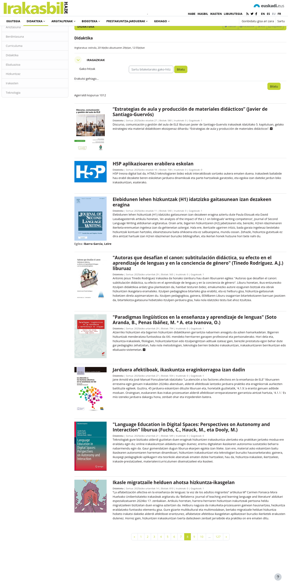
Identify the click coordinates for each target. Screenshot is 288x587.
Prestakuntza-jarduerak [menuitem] (125, 21)
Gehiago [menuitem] (160, 21)
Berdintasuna (24, 53)
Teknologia (23, 110)
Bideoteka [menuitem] (89, 21)
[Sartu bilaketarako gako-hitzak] (242, 31)
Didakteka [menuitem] (34, 21)
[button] (223, 21)
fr (279, 14)
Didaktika (21, 72)
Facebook (237, 42)
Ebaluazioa (22, 82)
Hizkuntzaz (23, 91)
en (263, 14)
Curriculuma (24, 63)
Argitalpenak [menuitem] (62, 21)
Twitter (221, 42)
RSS (252, 42)
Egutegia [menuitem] (13, 21)
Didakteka (120, 137)
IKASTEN (216, 14)
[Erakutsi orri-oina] (278, 577)
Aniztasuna (23, 44)
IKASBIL (202, 14)
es (268, 14)
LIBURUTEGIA (233, 14)
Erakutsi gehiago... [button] (92, 95)
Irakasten (21, 101)
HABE (192, 14)
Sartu (281, 21)
